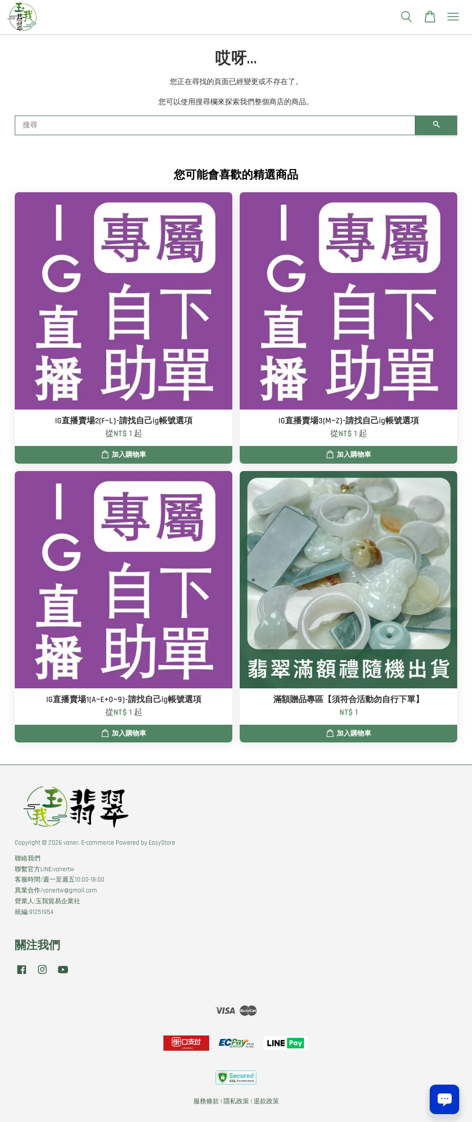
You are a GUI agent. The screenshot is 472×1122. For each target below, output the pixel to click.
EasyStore (162, 843)
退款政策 (266, 1101)
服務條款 (206, 1101)
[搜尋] (215, 125)
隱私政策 (236, 1101)
